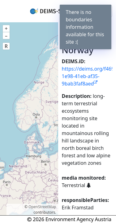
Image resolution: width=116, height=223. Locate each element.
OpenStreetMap (42, 206)
